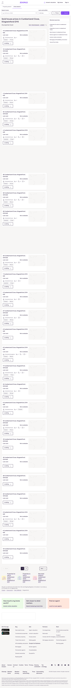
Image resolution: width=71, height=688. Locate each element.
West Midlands (17, 590)
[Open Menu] (3, 2)
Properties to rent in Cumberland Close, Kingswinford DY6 (26, 578)
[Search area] (20, 13)
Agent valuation (33, 630)
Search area (5, 10)
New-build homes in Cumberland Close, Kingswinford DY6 (42, 578)
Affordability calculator (21, 643)
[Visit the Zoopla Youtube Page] (65, 666)
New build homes (19, 630)
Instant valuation (50, 2)
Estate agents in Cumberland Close (58, 34)
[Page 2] (26, 568)
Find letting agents (61, 640)
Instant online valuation (56, 37)
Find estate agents (20, 650)
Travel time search (20, 640)
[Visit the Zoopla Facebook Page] (52, 666)
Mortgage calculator (48, 640)
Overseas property (20, 636)
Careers (9, 665)
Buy (16, 626)
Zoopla (3, 590)
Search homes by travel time (34, 606)
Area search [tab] (17, 6)
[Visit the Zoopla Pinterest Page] (68, 666)
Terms (26, 665)
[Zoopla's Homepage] (24, 2)
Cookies (21, 665)
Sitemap (4, 671)
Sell (30, 626)
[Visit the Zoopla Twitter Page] (55, 666)
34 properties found (7, 25)
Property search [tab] (7, 6)
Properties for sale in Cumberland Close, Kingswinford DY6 (11, 578)
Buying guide (18, 656)
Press (33, 671)
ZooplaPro (32, 653)
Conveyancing (46, 630)
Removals (45, 633)
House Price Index (54, 42)
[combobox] (20, 12)
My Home (60, 2)
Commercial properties (21, 633)
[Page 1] (22, 568)
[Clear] (36, 13)
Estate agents (32, 646)
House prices (10, 590)
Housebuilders (33, 650)
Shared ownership (20, 653)
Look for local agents (55, 606)
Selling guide (32, 640)
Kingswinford (26, 590)
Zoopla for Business (34, 643)
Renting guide (59, 643)
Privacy (31, 665)
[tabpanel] (35, 11)
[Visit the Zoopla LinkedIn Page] (58, 666)
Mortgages (18, 646)
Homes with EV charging (49, 636)
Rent (57, 626)
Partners (45, 626)
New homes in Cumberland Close (58, 32)
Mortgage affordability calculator (58, 39)
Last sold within (43, 10)
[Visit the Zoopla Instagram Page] (62, 666)
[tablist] (12, 6)
